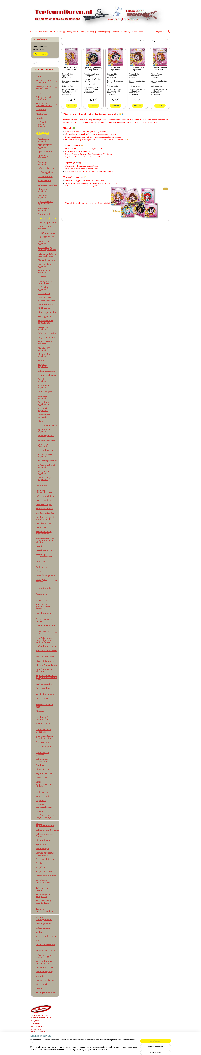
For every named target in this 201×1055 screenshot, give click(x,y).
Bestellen (71, 105)
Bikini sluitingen (44, 504)
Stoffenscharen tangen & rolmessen (46, 124)
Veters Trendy (43, 928)
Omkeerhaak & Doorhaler (43, 730)
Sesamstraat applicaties (44, 415)
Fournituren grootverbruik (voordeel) (43, 606)
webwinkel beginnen (108, 1050)
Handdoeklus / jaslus (46, 632)
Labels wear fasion (47, 333)
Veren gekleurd (44, 923)
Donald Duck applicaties (44, 227)
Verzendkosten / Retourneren (44, 962)
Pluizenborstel (43, 769)
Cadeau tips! (42, 567)
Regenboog (41, 800)
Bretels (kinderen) (45, 550)
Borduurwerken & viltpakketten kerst (45, 518)
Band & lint (46, 485)
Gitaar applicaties (46, 371)
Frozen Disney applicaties (45, 265)
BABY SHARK (44, 180)
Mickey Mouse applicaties (45, 355)
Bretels (39, 546)
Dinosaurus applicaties (44, 209)
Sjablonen (41, 844)
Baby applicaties (46, 168)
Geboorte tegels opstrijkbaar (45, 282)
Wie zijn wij (125, 32)
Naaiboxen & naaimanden (42, 718)
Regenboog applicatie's (43, 403)
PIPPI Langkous (46, 392)
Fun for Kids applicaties (44, 271)
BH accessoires (43, 500)
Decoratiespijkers (44, 588)
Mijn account (163, 31)
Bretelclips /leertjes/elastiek (44, 555)
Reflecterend (42, 796)
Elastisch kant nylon (46, 661)
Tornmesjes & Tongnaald (43, 895)
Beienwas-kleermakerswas (44, 491)
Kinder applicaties (47, 312)
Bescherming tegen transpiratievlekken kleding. (45, 540)
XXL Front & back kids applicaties (47, 255)
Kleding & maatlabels (46, 665)
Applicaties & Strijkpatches (46, 133)
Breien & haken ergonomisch (44, 532)
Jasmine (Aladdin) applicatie (93, 69)
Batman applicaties (47, 185)
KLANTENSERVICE (45, 951)
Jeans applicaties (46, 304)
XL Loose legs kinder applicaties (47, 248)
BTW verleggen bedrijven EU (66, 32)
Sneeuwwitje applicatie (115, 69)
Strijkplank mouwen (46, 876)
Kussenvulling (43, 688)
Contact (40, 988)
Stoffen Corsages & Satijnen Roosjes (45, 816)
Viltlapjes (40, 932)
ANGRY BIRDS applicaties (45, 146)
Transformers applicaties (45, 455)
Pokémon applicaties (43, 397)
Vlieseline (41, 109)
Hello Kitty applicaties (43, 288)
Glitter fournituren (45, 625)
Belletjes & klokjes (45, 496)
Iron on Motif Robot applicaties (46, 298)
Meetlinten (41, 114)
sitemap (93, 1050)
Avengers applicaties (43, 163)
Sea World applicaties (43, 409)
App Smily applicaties (43, 156)
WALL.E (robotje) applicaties (46, 466)
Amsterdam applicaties (43, 140)
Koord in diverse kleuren (44, 670)
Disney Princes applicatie (71, 69)
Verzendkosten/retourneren (41, 32)
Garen (46, 93)
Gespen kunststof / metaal (45, 620)
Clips (38, 571)
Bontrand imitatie (44, 508)
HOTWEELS (44, 293)
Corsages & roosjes (46, 580)
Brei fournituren (44, 523)
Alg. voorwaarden (45, 967)
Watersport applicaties (43, 472)
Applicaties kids (45, 151)
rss (98, 1050)
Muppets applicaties (43, 365)
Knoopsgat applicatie (43, 328)
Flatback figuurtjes (47, 260)
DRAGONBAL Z (46, 237)
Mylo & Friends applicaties (45, 342)
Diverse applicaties (47, 222)
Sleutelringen (42, 848)
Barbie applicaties (47, 172)
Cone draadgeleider (46, 575)
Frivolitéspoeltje (44, 613)
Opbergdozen (42, 742)
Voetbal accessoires (45, 944)
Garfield (42, 277)
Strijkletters (41, 867)
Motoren (42, 360)
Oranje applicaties (47, 375)
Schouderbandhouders (47, 830)
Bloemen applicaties (43, 190)
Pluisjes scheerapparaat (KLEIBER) (43, 784)
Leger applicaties (46, 337)
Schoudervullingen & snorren (45, 835)
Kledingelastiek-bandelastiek (46, 87)
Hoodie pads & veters (46, 650)
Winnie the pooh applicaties (46, 478)
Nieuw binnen (137, 32)
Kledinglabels (44, 316)
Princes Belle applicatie (138, 69)
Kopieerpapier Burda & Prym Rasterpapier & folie (46, 677)
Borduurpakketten (46, 513)
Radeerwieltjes (43, 792)
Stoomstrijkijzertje (45, 859)
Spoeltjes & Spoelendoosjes (43, 881)
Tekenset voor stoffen (43, 889)
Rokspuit (40, 811)
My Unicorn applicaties (44, 349)
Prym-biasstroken (45, 773)
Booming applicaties (43, 196)
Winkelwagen (40, 54)
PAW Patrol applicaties (43, 386)
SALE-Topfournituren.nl (45, 824)
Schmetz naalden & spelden (46, 98)
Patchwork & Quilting (42, 753)
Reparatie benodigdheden (46, 806)
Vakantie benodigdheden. (44, 918)
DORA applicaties (46, 233)
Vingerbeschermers (46, 936)
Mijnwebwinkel (132, 1050)
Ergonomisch (42, 594)
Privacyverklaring (87, 32)
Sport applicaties (46, 435)
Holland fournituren (46, 646)
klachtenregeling (103, 32)
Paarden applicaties (43, 380)
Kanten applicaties (45, 656)
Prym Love (41, 777)
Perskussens (42, 765)
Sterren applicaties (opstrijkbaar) (45, 854)
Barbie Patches (45, 176)
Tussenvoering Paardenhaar (43, 902)
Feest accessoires (44, 600)
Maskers (40, 711)
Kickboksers (44, 308)
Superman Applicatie (43, 445)
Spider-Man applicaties (44, 430)
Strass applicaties (46, 440)
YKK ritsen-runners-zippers (46, 104)
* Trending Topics (47, 450)
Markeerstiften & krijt (44, 705)
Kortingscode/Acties (46, 992)
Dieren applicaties (47, 214)
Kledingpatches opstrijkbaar (45, 321)
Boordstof (46, 561)
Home (39, 76)
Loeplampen (42, 698)
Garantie (115, 32)
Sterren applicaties (47, 425)
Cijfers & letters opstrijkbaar (45, 202)
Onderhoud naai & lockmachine (46, 737)
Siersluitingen (43, 840)
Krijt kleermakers (44, 684)
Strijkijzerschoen (44, 871)
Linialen (40, 118)
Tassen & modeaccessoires (46, 910)
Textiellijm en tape (46, 694)
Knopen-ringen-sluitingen (46, 81)
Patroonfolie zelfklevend (42, 760)
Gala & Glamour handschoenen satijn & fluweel (46, 640)
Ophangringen (43, 746)
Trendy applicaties (47, 461)
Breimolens (41, 527)
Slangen (42, 421)
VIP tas (39, 940)
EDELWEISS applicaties (44, 242)
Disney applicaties (47, 218)
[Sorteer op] (159, 41)
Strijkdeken (41, 863)
